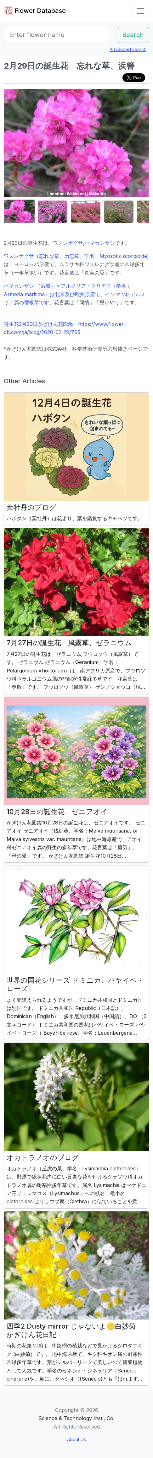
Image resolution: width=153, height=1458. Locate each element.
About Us (76, 1439)
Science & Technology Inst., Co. (76, 1418)
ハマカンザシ (100, 243)
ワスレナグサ (68, 243)
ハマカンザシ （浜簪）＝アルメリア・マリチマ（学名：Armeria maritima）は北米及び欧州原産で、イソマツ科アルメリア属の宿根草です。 (74, 294)
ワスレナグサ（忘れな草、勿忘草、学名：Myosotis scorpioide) (76, 256)
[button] (19, 212)
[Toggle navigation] (140, 11)
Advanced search (128, 49)
